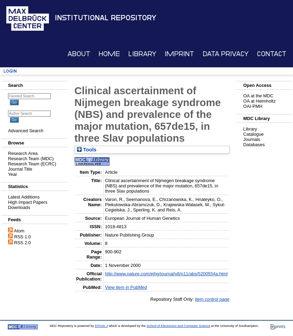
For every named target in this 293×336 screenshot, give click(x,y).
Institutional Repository (105, 17)
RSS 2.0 (22, 242)
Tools (87, 149)
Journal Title (20, 169)
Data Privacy (226, 54)
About (78, 54)
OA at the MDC (258, 95)
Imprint (179, 54)
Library (142, 54)
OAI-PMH (253, 106)
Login (10, 71)
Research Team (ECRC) (32, 163)
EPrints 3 (101, 326)
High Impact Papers (27, 202)
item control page (212, 299)
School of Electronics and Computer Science (178, 326)
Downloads (19, 207)
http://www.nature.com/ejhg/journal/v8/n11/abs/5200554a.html (166, 273)
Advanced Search (25, 130)
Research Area (23, 153)
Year (12, 174)
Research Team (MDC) (31, 158)
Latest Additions (24, 197)
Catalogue (253, 134)
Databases (254, 144)
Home (109, 54)
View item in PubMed (126, 287)
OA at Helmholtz (259, 101)
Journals (251, 139)
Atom (19, 230)
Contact (271, 54)
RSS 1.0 (22, 236)
